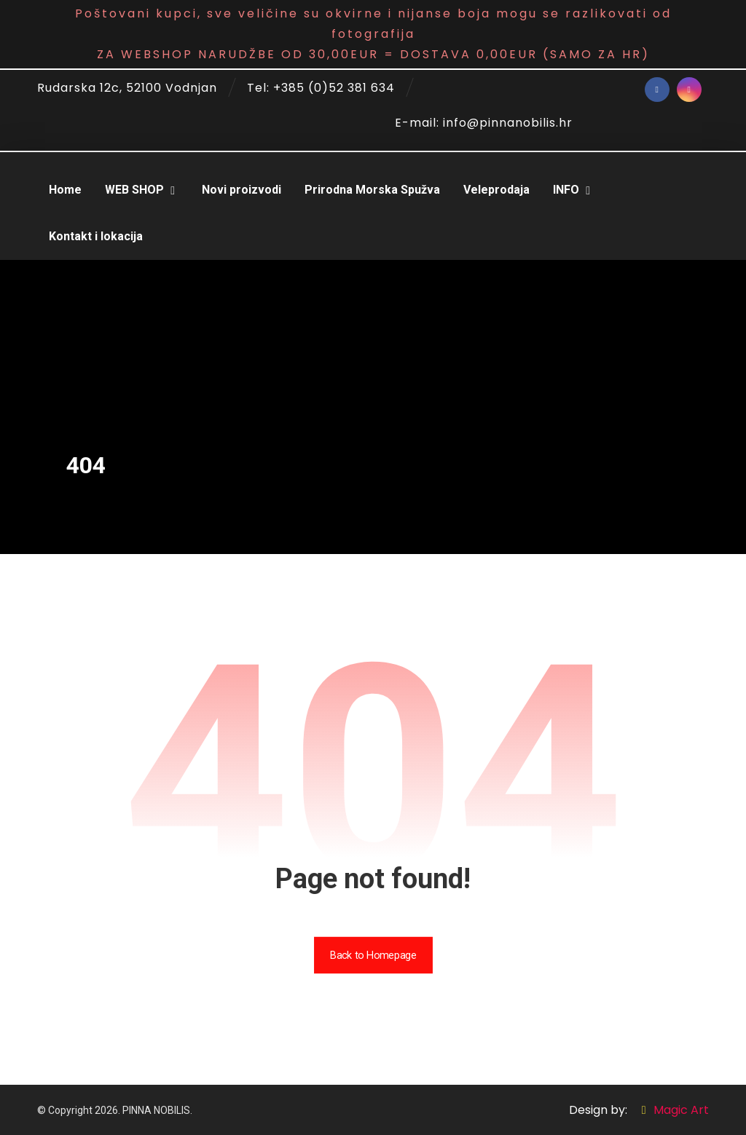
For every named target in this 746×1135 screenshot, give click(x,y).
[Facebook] (657, 89)
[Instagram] (689, 89)
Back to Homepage (373, 955)
